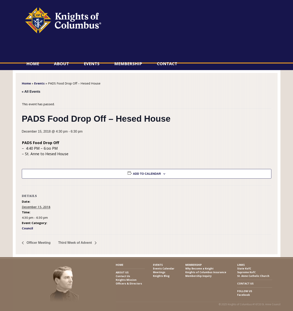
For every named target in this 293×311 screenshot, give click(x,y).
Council (27, 228)
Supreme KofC (246, 272)
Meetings (159, 272)
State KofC (244, 268)
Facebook (243, 295)
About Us (122, 272)
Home (32, 63)
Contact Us (123, 276)
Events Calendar (163, 268)
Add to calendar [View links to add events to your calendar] (147, 173)
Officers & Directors (129, 283)
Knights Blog (161, 276)
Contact (167, 63)
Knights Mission (126, 280)
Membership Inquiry (198, 276)
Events (91, 63)
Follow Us (244, 291)
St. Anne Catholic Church (253, 276)
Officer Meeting (38, 242)
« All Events (31, 91)
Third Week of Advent (75, 242)
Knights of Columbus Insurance (205, 272)
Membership (128, 63)
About (61, 63)
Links (241, 265)
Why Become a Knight (199, 268)
